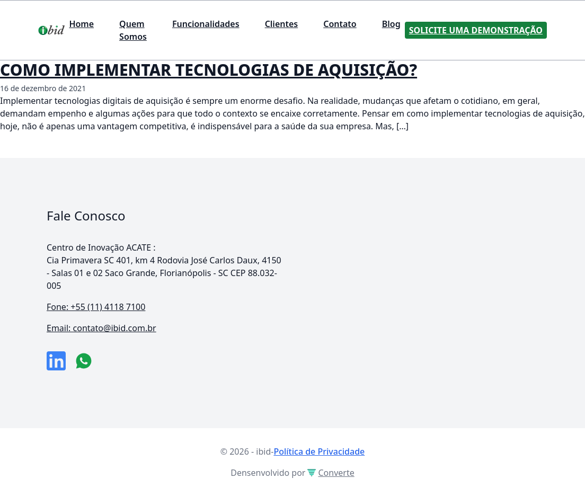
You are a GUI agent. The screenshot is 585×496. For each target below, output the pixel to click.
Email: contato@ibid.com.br (101, 328)
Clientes (281, 24)
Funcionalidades (206, 24)
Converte (330, 473)
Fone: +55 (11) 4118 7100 (96, 307)
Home (81, 24)
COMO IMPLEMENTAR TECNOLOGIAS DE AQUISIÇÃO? (208, 70)
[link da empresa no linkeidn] (56, 360)
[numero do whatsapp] (83, 360)
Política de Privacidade (319, 451)
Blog (391, 24)
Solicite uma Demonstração (476, 30)
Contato (340, 24)
